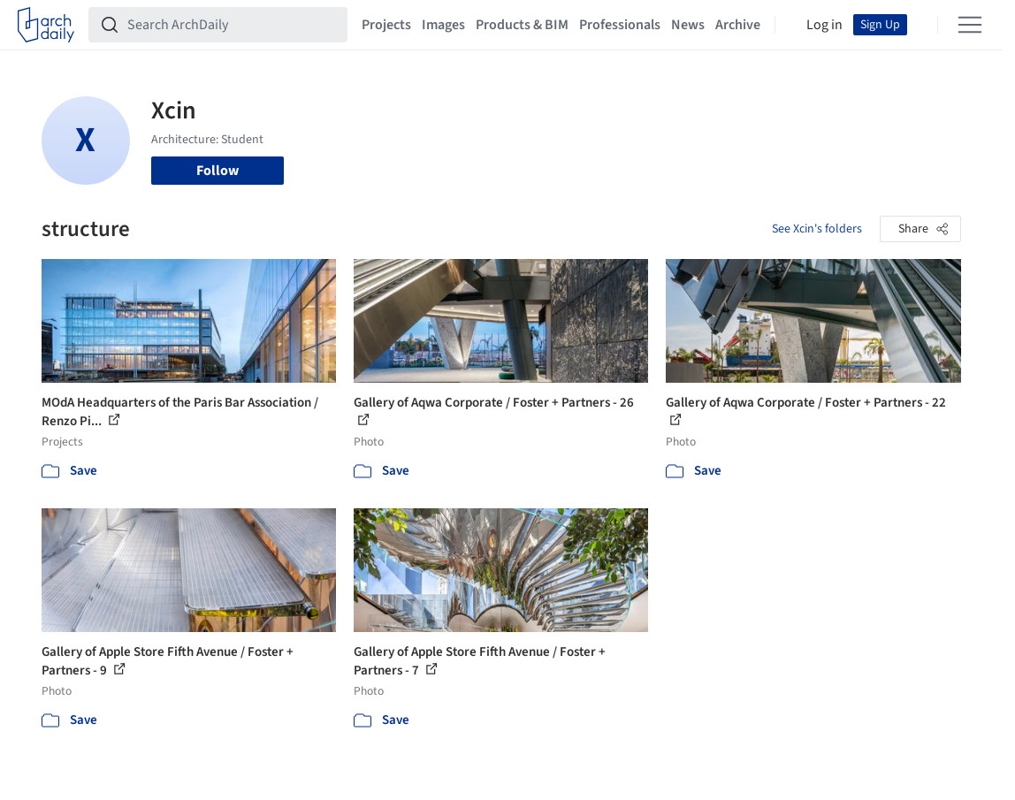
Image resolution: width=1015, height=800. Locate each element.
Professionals (619, 24)
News (688, 24)
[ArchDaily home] (46, 24)
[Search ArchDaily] (232, 24)
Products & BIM (522, 24)
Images (443, 24)
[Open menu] (970, 25)
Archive (737, 24)
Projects (386, 24)
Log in (824, 24)
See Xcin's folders (817, 229)
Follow (217, 170)
